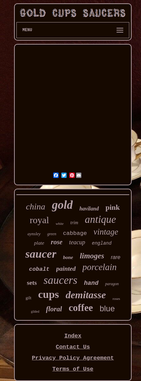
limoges (92, 256)
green (51, 234)
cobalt (39, 269)
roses (116, 299)
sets (32, 282)
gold (62, 204)
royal (39, 220)
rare (115, 257)
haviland (89, 208)
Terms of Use (72, 369)
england (102, 243)
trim (74, 222)
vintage (105, 231)
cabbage (75, 233)
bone (68, 257)
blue (107, 308)
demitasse (86, 294)
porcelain (99, 267)
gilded (35, 311)
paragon (112, 283)
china (35, 206)
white (60, 223)
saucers (60, 280)
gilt (28, 297)
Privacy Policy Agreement (73, 358)
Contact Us (73, 347)
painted (66, 268)
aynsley (34, 233)
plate (39, 243)
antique (100, 219)
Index (72, 336)
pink (112, 207)
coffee (81, 307)
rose (56, 242)
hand (91, 283)
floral (54, 309)
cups (48, 294)
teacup (77, 242)
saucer (41, 254)
